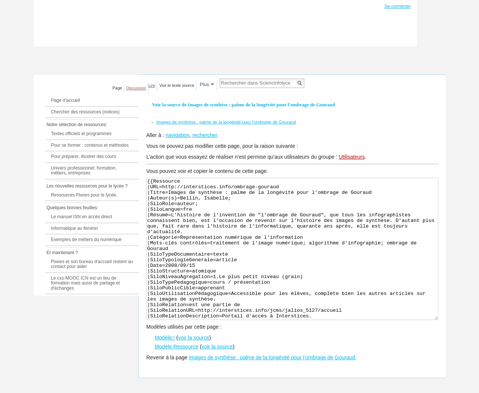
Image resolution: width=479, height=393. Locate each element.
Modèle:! (165, 366)
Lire (152, 85)
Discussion (136, 88)
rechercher (204, 135)
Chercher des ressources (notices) (85, 112)
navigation (177, 135)
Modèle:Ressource (176, 375)
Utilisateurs (351, 157)
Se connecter (397, 6)
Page (117, 88)
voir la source (193, 366)
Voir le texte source (177, 85)
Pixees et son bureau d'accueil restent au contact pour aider (92, 264)
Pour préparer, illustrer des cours (83, 156)
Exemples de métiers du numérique (86, 239)
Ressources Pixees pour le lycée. (84, 195)
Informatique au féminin (74, 228)
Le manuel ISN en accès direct (81, 216)
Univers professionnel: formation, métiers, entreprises (83, 170)
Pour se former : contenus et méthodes (89, 145)
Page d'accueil (65, 100)
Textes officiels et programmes (81, 133)
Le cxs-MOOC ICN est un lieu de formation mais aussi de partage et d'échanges (85, 283)
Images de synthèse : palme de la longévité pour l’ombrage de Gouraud (226, 121)
